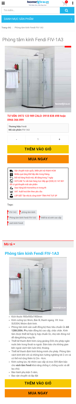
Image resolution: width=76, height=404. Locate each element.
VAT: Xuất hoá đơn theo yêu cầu (26, 191)
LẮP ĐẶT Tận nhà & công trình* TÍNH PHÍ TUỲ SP (33, 196)
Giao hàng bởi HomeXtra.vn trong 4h (28, 188)
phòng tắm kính (27, 211)
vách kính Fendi (15, 222)
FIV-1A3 (12, 211)
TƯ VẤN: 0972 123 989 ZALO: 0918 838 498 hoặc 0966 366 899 (36, 117)
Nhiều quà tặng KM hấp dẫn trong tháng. (30, 174)
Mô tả (8, 244)
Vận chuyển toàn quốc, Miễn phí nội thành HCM (33, 171)
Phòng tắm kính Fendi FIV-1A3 (22, 217)
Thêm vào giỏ (38, 149)
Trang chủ (6, 27)
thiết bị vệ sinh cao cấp (50, 217)
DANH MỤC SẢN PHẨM (38, 19)
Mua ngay (38, 159)
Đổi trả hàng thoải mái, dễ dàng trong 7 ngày (31, 178)
